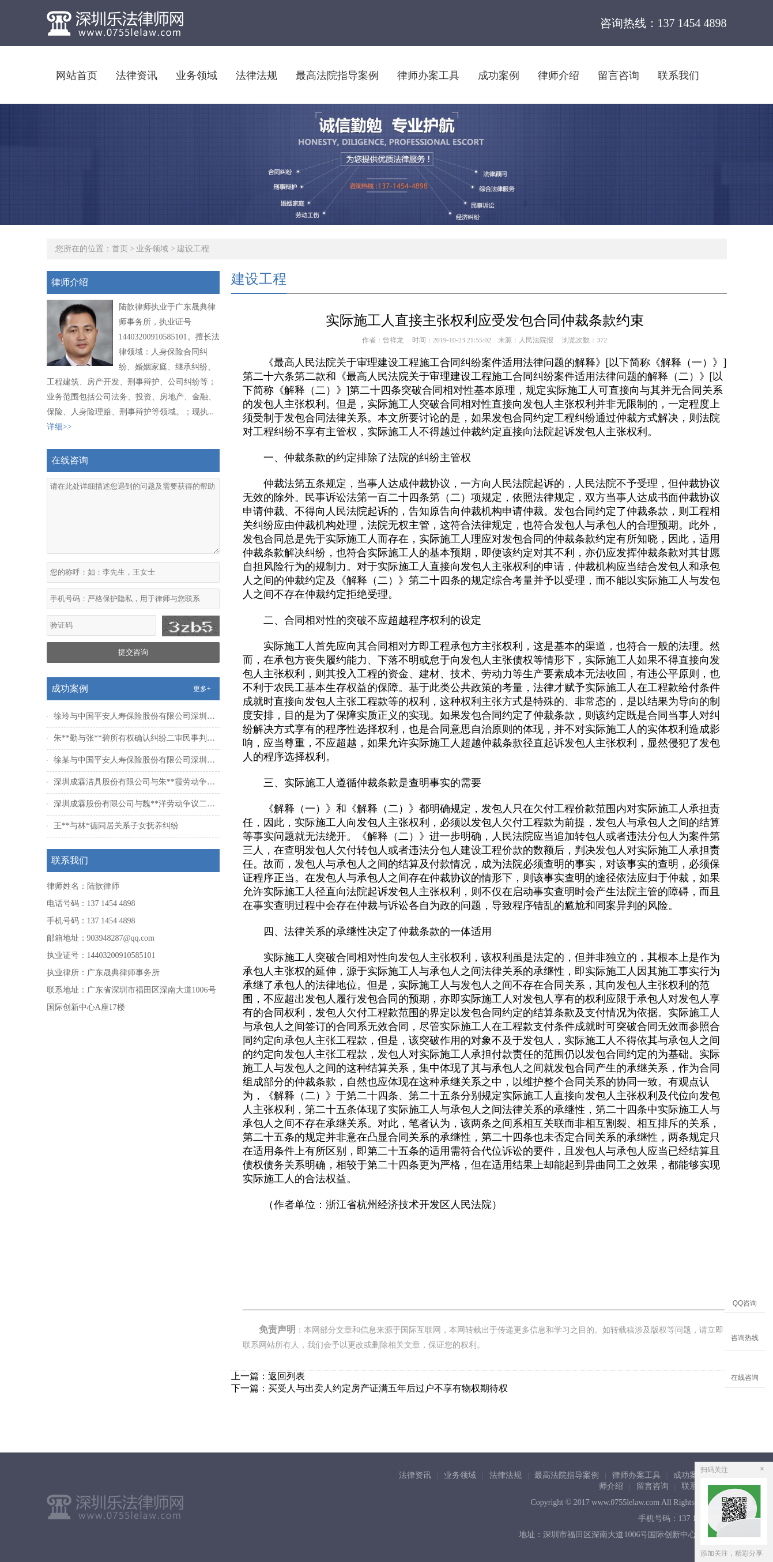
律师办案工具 (428, 75)
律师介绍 (558, 75)
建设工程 (193, 248)
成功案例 (498, 75)
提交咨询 (133, 652)
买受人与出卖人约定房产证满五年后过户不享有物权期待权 (388, 1388)
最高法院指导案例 (337, 75)
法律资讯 (136, 75)
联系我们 (678, 75)
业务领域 (196, 75)
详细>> (59, 426)
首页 (120, 248)
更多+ (202, 689)
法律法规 (256, 75)
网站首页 (76, 75)
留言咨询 (618, 75)
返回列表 (286, 1376)
